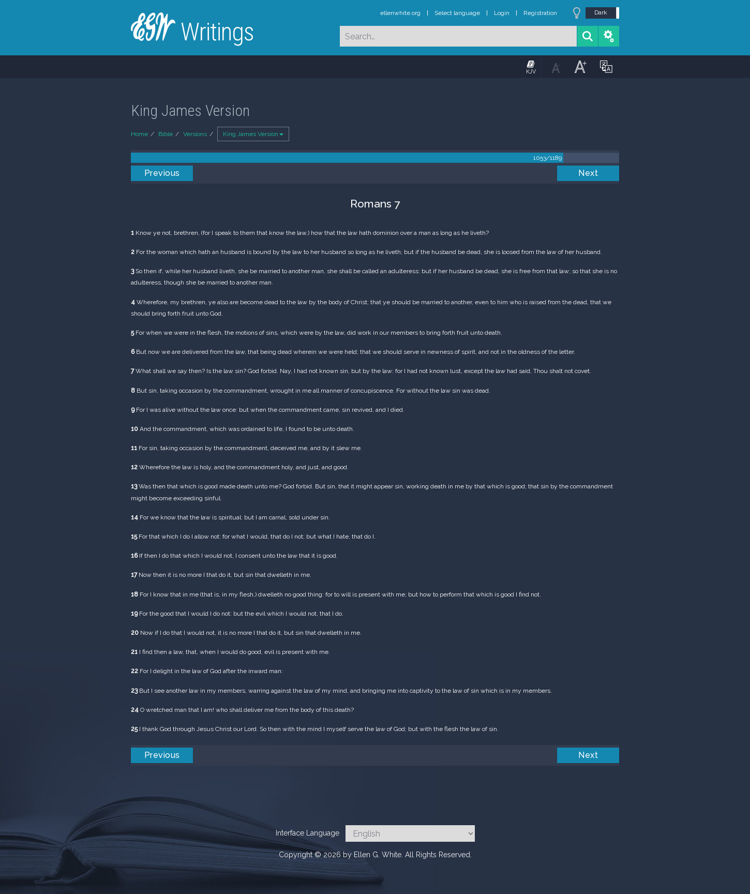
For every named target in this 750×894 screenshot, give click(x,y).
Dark (600, 12)
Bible (165, 134)
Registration (540, 13)
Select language (457, 13)
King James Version (253, 134)
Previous (162, 173)
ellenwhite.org (400, 13)
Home (139, 134)
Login (501, 13)
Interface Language (307, 833)
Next (588, 173)
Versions (195, 134)
